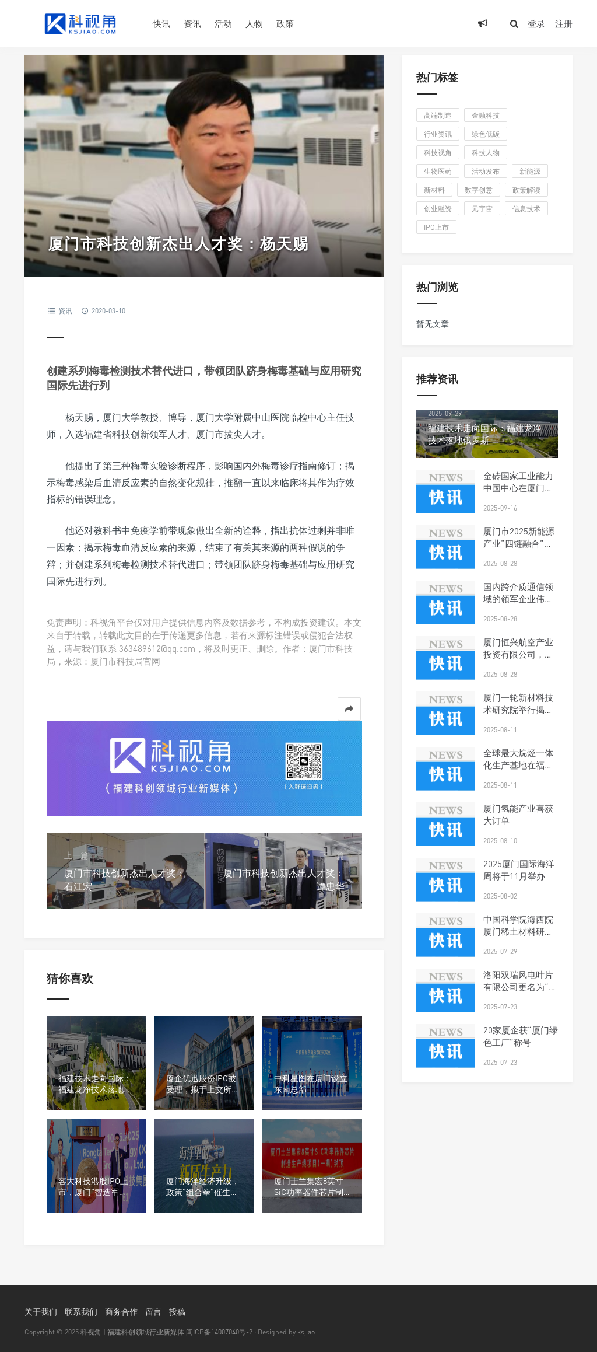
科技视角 (438, 152)
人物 (254, 23)
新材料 (434, 190)
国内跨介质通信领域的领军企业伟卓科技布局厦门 (518, 598)
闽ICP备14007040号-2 (219, 1331)
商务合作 (121, 1311)
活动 (223, 23)
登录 (536, 23)
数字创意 (479, 190)
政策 (285, 23)
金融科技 (486, 115)
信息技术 (526, 208)
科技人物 (486, 152)
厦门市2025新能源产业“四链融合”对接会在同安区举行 (518, 543)
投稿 (177, 1311)
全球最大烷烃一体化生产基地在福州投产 (518, 764)
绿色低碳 (486, 134)
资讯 (192, 23)
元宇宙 (482, 208)
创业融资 (438, 208)
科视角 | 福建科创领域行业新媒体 (132, 1331)
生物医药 (438, 171)
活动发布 (486, 171)
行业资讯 (438, 134)
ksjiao (306, 1331)
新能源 (529, 171)
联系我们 (81, 1311)
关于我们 (40, 1311)
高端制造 (438, 115)
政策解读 (526, 190)
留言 (153, 1311)
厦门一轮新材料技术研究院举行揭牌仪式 (518, 709)
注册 (564, 23)
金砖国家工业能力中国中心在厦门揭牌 (518, 487)
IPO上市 (436, 227)
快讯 (161, 23)
